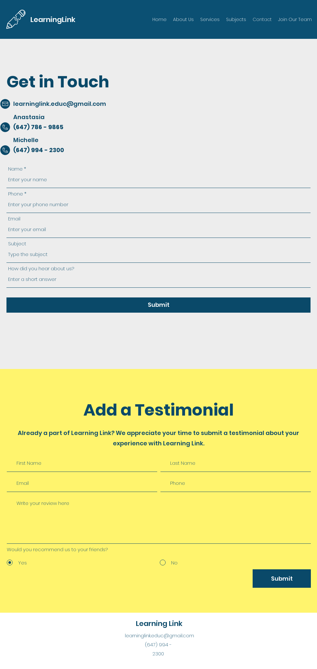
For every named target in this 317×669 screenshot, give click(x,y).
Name (15, 168)
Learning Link (159, 624)
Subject (17, 243)
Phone (15, 193)
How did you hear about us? (41, 268)
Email (14, 218)
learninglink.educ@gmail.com (59, 104)
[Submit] (158, 305)
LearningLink (52, 20)
